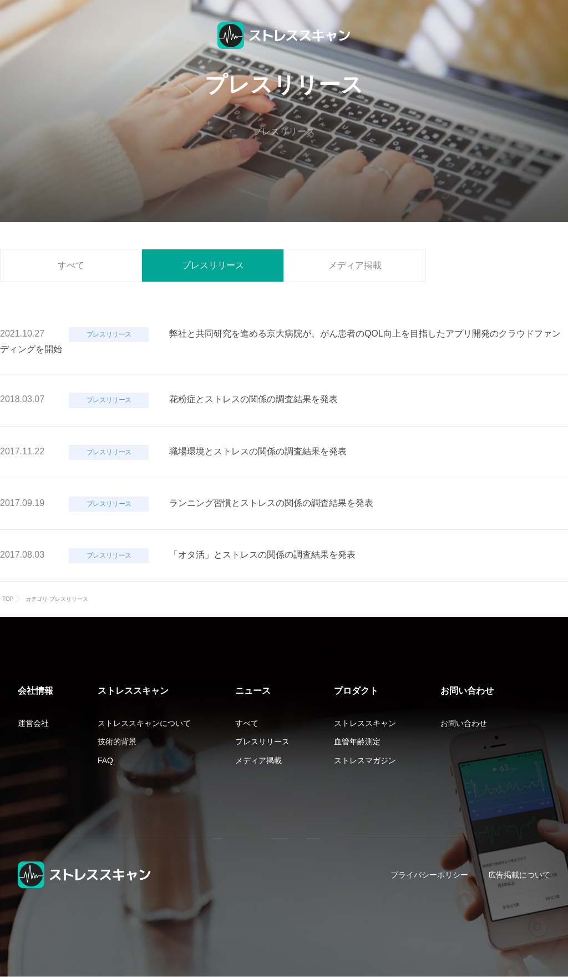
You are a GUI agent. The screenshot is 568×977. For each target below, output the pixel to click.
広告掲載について (519, 874)
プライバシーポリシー (429, 874)
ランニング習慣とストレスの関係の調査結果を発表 (271, 503)
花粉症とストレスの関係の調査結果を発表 (253, 399)
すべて (71, 265)
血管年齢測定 (357, 741)
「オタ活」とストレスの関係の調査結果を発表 (262, 554)
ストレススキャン (365, 723)
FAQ (105, 760)
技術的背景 (117, 741)
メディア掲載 (355, 265)
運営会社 (33, 723)
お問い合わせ (463, 723)
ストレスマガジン (365, 760)
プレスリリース (213, 265)
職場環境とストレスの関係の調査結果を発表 (258, 451)
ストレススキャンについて (144, 723)
